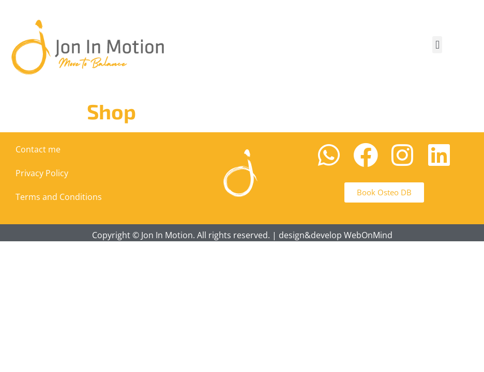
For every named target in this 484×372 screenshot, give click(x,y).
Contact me (38, 149)
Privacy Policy (42, 173)
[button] (437, 44)
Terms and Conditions (59, 197)
